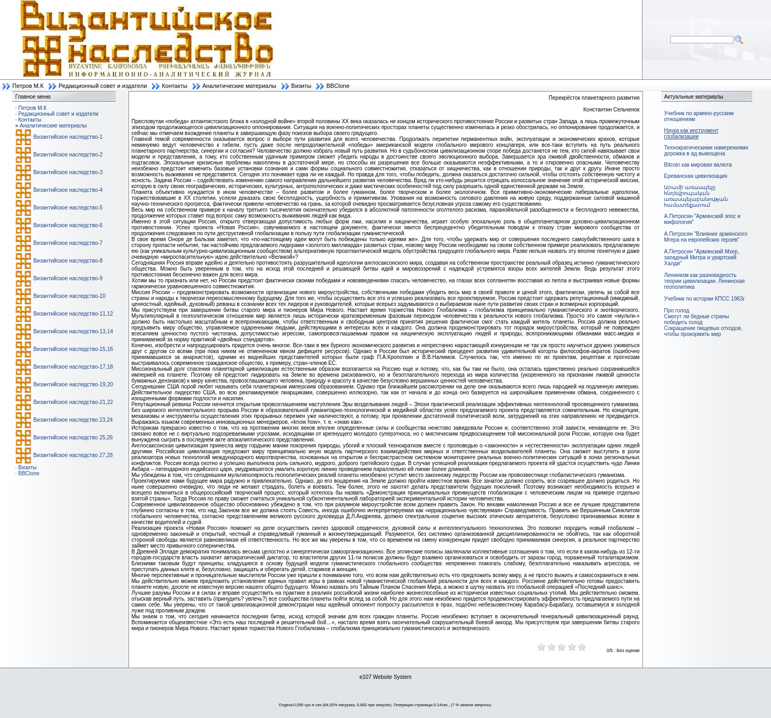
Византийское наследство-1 (67, 137)
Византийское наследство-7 (67, 243)
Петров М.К (27, 86)
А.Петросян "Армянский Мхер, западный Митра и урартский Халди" (701, 257)
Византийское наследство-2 (67, 155)
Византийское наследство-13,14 (73, 331)
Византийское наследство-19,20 (73, 384)
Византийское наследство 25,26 (72, 437)
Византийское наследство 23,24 (72, 420)
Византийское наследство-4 (67, 190)
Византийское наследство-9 (67, 278)
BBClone (337, 86)
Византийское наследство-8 (67, 261)
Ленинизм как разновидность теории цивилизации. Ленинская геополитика (704, 281)
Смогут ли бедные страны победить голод (696, 319)
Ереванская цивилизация (695, 176)
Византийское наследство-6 (67, 225)
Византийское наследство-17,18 (73, 367)
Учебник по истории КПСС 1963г (704, 299)
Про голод (676, 310)
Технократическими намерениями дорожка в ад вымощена (706, 150)
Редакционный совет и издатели (102, 86)
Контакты (174, 86)
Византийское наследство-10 (69, 296)
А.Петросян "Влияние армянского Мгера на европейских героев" (705, 237)
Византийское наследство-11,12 (73, 314)
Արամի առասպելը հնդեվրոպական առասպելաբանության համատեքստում (696, 196)
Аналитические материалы (239, 86)
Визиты (301, 86)
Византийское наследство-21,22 (73, 402)
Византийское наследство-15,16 (73, 349)
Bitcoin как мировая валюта (698, 165)
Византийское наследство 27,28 (72, 455)
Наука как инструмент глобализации (691, 133)
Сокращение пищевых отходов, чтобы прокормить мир (703, 331)
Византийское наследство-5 (67, 208)
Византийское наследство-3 (67, 172)
